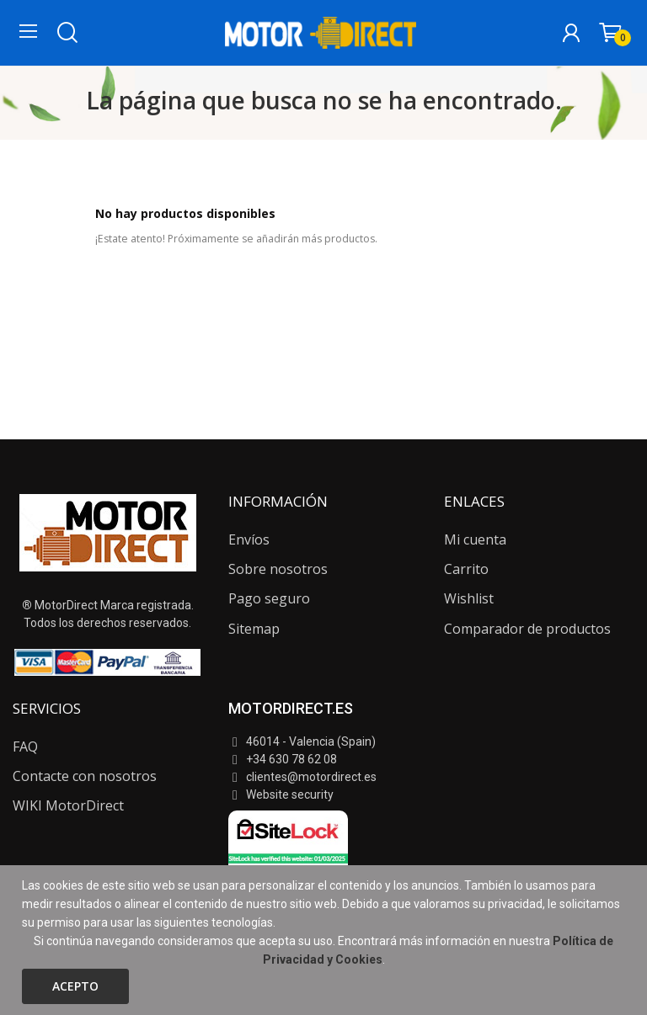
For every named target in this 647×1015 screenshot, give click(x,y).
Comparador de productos (527, 628)
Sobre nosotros (278, 569)
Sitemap (254, 628)
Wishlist (469, 598)
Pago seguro (269, 598)
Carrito (466, 569)
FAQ (25, 746)
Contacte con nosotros (85, 776)
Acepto (75, 986)
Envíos (249, 539)
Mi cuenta (475, 539)
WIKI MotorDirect (68, 805)
